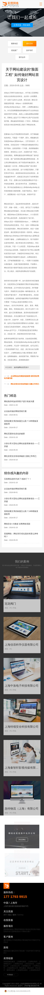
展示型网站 (8, 940)
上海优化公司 (15, 966)
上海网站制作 (32, 961)
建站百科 (29, 43)
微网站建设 (11, 970)
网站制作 (30, 968)
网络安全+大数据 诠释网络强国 (17, 524)
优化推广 (14, 50)
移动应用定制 (31, 929)
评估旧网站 (22, 840)
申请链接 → (11, 974)
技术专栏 (29, 50)
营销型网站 (17, 940)
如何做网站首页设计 (21, 367)
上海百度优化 (29, 964)
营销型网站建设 (9, 961)
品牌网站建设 (8, 929)
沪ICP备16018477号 (31, 986)
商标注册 (26, 931)
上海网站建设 (21, 961)
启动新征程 (22, 868)
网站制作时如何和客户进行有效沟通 (19, 401)
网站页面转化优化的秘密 (14, 434)
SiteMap (20, 915)
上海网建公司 (26, 966)
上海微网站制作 (34, 970)
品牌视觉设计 (16, 931)
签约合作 (22, 57)
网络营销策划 (20, 929)
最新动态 (14, 43)
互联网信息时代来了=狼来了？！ (17, 479)
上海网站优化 (18, 964)
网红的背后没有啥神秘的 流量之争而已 (25, 384)
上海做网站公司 (12, 968)
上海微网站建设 (22, 970)
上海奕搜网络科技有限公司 (10, 4)
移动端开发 (27, 940)
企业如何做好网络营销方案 (15, 411)
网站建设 (22, 968)
